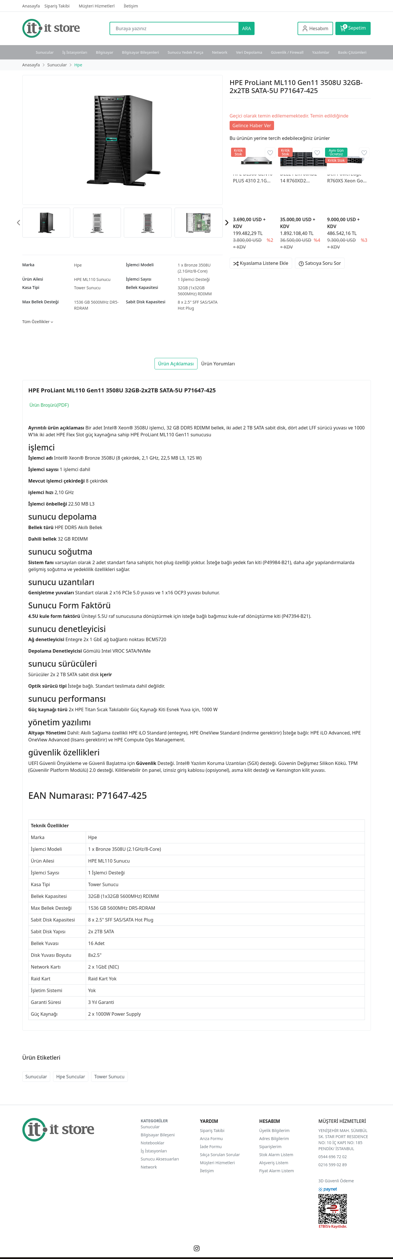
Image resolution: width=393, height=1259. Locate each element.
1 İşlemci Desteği (194, 279)
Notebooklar (152, 1143)
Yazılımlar (320, 52)
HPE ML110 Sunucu (92, 279)
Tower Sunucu (87, 287)
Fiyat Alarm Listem (276, 1170)
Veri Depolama (249, 52)
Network (219, 52)
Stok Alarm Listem (276, 1154)
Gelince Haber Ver (251, 125)
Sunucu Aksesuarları (160, 1159)
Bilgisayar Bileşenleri (140, 52)
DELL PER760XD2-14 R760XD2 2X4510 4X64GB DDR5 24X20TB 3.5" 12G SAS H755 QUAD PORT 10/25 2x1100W (300, 177)
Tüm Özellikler (37, 321)
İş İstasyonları (74, 52)
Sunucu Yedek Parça (186, 52)
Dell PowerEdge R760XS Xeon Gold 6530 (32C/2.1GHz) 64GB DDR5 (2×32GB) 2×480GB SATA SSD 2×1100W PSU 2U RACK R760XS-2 (347, 177)
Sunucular (45, 52)
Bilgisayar (105, 52)
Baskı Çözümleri (352, 52)
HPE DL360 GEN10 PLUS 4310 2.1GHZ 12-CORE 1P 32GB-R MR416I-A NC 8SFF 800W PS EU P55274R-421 (253, 177)
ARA (246, 28)
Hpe (78, 265)
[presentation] (19, 223)
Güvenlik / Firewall (287, 52)
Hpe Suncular (70, 1076)
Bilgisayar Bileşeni (158, 1134)
